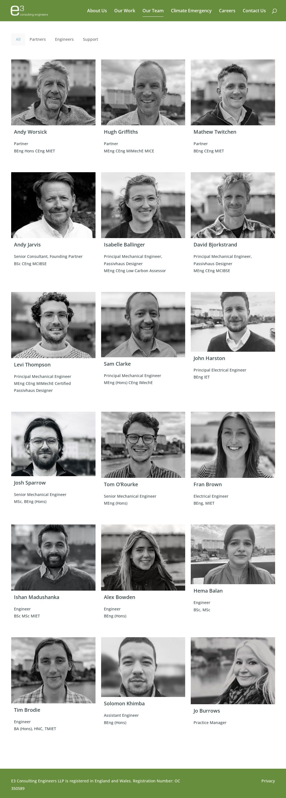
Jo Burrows (207, 710)
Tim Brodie (27, 709)
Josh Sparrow (30, 482)
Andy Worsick (30, 131)
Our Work (124, 11)
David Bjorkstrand (215, 244)
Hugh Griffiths (121, 131)
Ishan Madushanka (36, 597)
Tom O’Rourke (121, 484)
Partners (38, 39)
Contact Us (254, 11)
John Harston (209, 358)
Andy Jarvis (27, 244)
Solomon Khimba (124, 703)
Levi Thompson (32, 364)
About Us (97, 11)
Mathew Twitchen (215, 131)
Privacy (268, 780)
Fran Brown (208, 484)
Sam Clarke (117, 363)
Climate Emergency (191, 11)
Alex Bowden (119, 597)
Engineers (64, 39)
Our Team (153, 11)
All (18, 39)
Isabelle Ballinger (124, 244)
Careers (227, 11)
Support (90, 39)
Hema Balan (208, 590)
